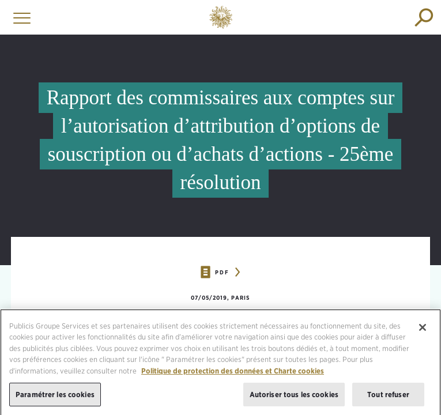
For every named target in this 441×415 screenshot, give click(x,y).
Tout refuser (388, 398)
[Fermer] (422, 331)
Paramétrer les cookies (55, 398)
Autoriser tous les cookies (294, 398)
